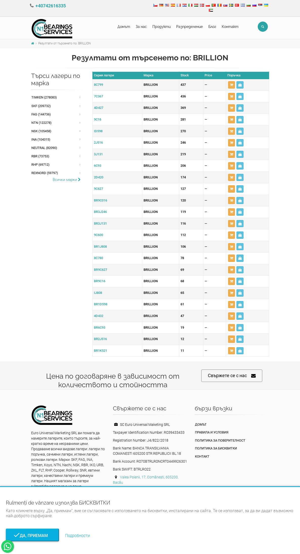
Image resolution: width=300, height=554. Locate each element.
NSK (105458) (41, 131)
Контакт (230, 27)
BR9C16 (99, 281)
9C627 (98, 189)
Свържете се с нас (232, 376)
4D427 (98, 108)
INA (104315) (40, 139)
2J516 (98, 142)
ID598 (98, 131)
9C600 (98, 235)
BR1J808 (100, 246)
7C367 (98, 96)
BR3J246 (100, 212)
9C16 (97, 119)
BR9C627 (100, 270)
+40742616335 (50, 5)
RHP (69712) (40, 164)
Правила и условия (211, 432)
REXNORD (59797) (44, 173)
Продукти (161, 27)
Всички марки (67, 179)
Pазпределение (189, 27)
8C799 (98, 85)
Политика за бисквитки (216, 448)
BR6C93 (99, 327)
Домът (123, 27)
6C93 (97, 165)
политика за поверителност (220, 440)
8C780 (98, 258)
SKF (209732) (41, 106)
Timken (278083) (44, 97)
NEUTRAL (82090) (44, 148)
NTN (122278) (41, 123)
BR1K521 (100, 350)
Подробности (77, 535)
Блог (212, 27)
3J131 (98, 154)
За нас (141, 27)
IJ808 (98, 293)
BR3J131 (100, 223)
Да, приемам (32, 535)
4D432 (98, 316)
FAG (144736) (41, 114)
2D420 (98, 177)
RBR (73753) (40, 156)
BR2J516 (100, 339)
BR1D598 (100, 304)
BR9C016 (100, 200)
